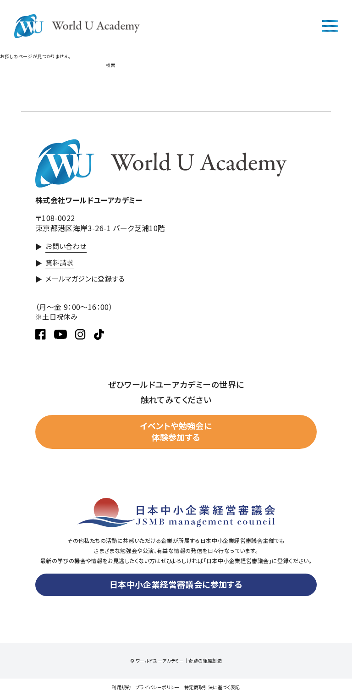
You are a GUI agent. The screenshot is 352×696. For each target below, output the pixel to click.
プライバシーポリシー (158, 687)
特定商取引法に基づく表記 (212, 687)
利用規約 (121, 687)
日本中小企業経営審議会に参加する (176, 584)
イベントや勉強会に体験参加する (176, 431)
